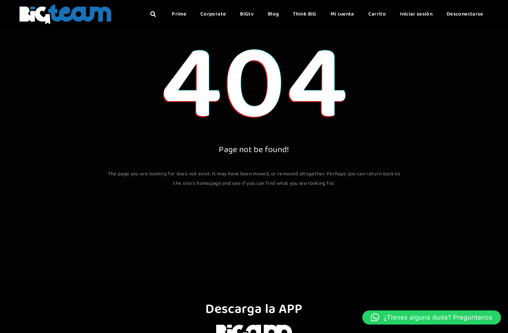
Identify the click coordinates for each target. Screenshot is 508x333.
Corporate (213, 14)
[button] (431, 317)
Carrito (377, 14)
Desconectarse (465, 14)
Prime (179, 14)
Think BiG (304, 14)
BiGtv (247, 14)
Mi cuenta (342, 14)
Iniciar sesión (416, 14)
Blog (273, 14)
